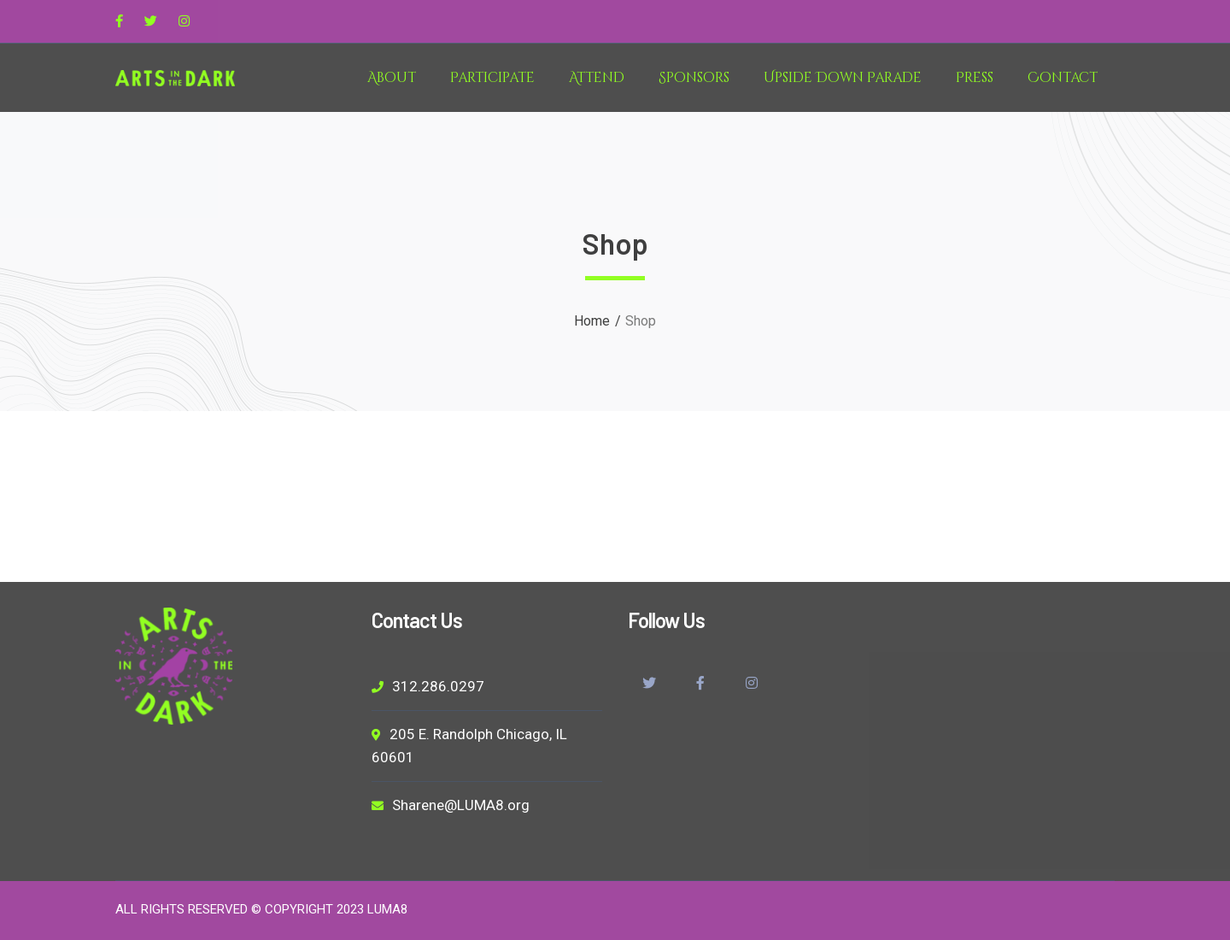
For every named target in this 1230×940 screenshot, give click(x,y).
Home (592, 321)
